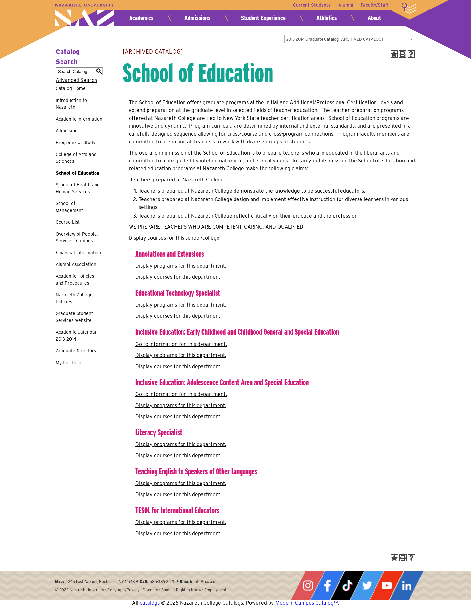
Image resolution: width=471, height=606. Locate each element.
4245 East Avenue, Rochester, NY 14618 (100, 581)
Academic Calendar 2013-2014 (76, 336)
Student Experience (263, 17)
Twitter (367, 585)
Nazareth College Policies (74, 298)
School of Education (77, 173)
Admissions (197, 17)
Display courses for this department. (178, 277)
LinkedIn (407, 585)
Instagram (308, 585)
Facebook (327, 585)
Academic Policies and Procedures (75, 280)
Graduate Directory (76, 350)
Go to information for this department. (181, 344)
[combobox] (349, 39)
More (409, 8)
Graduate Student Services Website (74, 317)
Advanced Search (76, 80)
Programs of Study (75, 142)
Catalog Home (71, 88)
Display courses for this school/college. (175, 238)
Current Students (311, 5)
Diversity (150, 589)
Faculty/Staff (375, 5)
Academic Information (79, 119)
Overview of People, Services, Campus (77, 237)
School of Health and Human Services (78, 188)
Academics (141, 17)
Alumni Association (76, 264)
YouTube (387, 585)
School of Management (69, 207)
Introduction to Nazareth (71, 104)
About (374, 17)
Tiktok (347, 585)
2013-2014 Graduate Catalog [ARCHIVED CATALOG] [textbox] (334, 39)
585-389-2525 (162, 581)
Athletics (326, 17)
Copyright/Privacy (123, 589)
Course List (68, 222)
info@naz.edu (206, 581)
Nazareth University (84, 15)
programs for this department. (180, 266)
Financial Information (78, 252)
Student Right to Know (181, 589)
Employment (215, 589)
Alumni (345, 5)
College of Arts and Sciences (76, 158)
